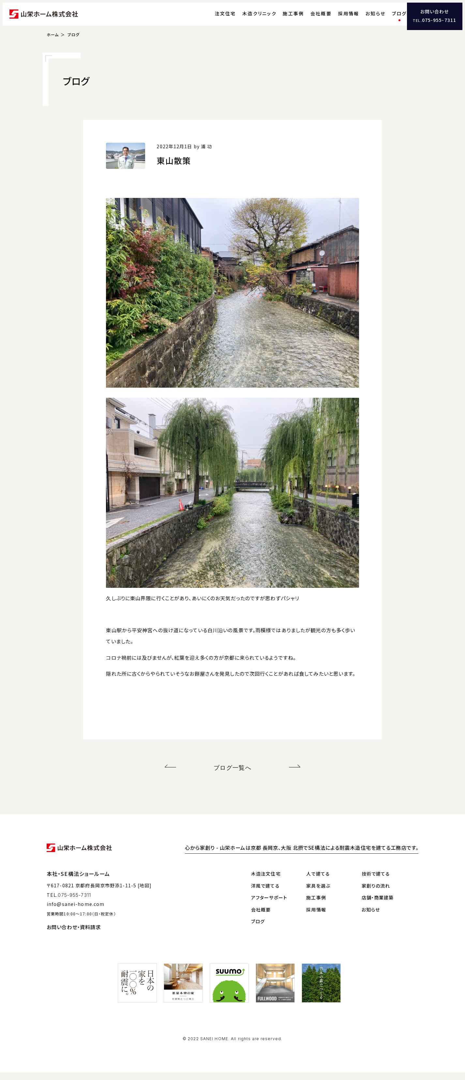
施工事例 (281, 18)
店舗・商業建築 (378, 905)
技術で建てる (376, 881)
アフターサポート (269, 905)
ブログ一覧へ (233, 776)
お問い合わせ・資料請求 (74, 934)
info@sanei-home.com (75, 911)
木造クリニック (248, 18)
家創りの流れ (376, 893)
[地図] (145, 892)
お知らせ (364, 18)
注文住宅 (213, 18)
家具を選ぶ (318, 893)
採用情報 (336, 18)
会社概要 (309, 18)
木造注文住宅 (266, 881)
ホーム (53, 44)
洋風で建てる (265, 893)
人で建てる (318, 881)
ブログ (387, 18)
